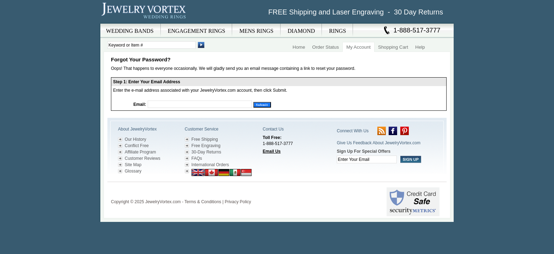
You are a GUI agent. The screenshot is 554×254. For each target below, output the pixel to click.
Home (299, 47)
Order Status (325, 47)
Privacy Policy (238, 201)
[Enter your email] (367, 159)
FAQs (196, 158)
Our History (135, 139)
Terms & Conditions (202, 201)
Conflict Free (137, 146)
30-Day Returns (206, 152)
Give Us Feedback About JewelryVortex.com (378, 142)
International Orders (210, 165)
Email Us (272, 151)
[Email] (200, 104)
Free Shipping (204, 139)
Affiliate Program (140, 152)
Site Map (133, 165)
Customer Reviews (142, 158)
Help (420, 47)
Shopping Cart (393, 47)
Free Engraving (205, 146)
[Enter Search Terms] (151, 45)
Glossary (133, 171)
